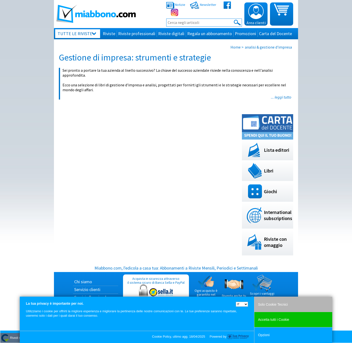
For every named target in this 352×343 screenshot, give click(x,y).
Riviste (109, 33)
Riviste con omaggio (275, 242)
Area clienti (256, 14)
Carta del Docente (275, 33)
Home (235, 47)
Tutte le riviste (75, 33)
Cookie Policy (161, 336)
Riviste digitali (171, 33)
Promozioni (245, 33)
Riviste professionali (136, 33)
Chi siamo (83, 281)
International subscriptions (278, 215)
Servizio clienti (87, 289)
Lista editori (276, 150)
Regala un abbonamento (209, 33)
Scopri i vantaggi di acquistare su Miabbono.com (262, 288)
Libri (268, 171)
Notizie (175, 4)
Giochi (270, 191)
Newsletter (203, 4)
